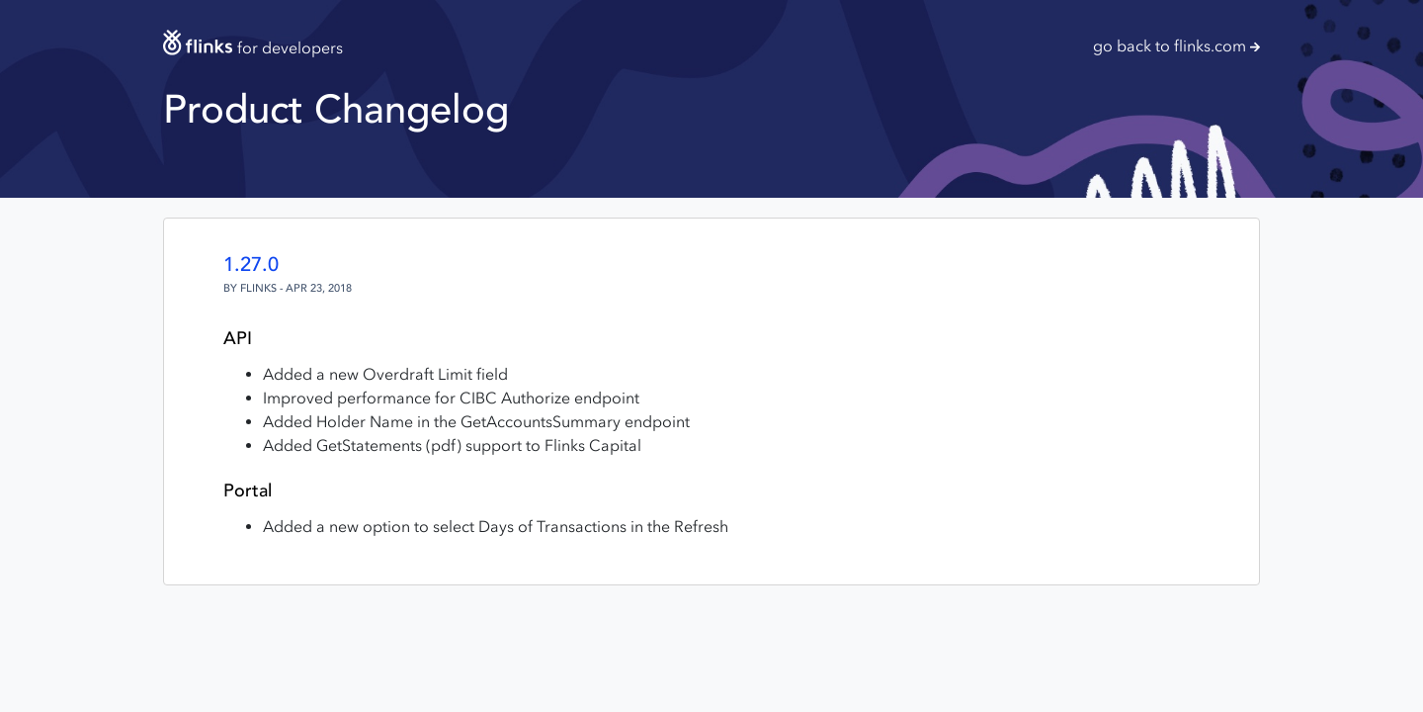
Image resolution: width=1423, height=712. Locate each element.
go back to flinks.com (1176, 46)
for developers (253, 48)
